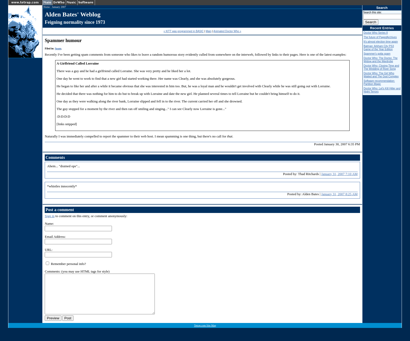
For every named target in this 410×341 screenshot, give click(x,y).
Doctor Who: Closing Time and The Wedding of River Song (381, 67)
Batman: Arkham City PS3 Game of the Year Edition (379, 48)
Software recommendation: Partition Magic (379, 82)
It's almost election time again (381, 41)
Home (46, 6)
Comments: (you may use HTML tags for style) (77, 271)
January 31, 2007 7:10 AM (339, 174)
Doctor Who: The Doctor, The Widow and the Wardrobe (381, 60)
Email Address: (55, 237)
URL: (49, 250)
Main (209, 31)
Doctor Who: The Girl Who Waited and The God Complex (381, 75)
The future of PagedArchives (380, 37)
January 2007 (59, 6)
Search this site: (372, 12)
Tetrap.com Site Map (205, 333)
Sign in (49, 216)
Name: (49, 224)
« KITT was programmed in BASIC (184, 31)
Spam (58, 48)
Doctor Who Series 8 (376, 32)
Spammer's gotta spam (377, 53)
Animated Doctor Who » (227, 31)
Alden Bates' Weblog (72, 14)
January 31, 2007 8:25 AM (339, 194)
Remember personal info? (66, 264)
